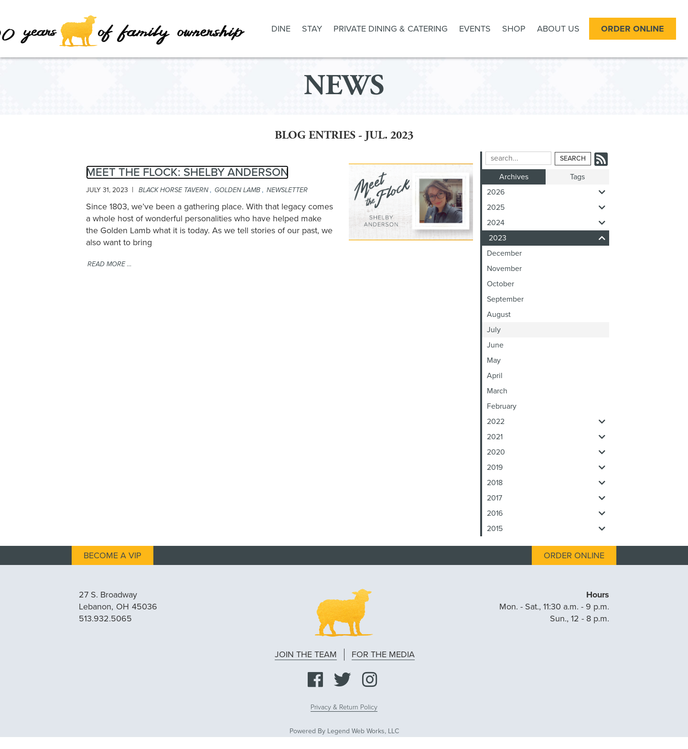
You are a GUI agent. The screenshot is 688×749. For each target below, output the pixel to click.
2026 (548, 192)
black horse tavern (173, 190)
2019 (548, 467)
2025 (548, 207)
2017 (548, 498)
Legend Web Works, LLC (363, 731)
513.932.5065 (105, 618)
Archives (513, 177)
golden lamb (237, 190)
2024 (548, 222)
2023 (549, 238)
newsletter (287, 190)
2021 (548, 437)
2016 (548, 513)
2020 (548, 452)
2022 (548, 421)
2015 (548, 528)
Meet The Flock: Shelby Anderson (187, 172)
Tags (577, 177)
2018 (548, 482)
